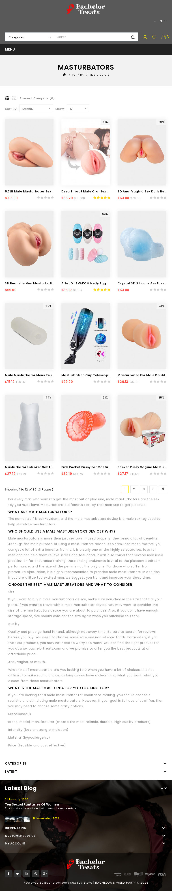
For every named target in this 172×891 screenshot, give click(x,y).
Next (165, 789)
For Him (77, 75)
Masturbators (99, 75)
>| (163, 489)
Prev (162, 789)
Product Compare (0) (37, 98)
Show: (60, 109)
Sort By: (11, 109)
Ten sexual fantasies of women (32, 804)
